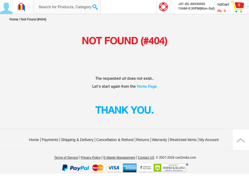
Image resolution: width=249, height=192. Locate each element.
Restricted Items (183, 140)
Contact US (146, 157)
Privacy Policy (91, 157)
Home (13, 19)
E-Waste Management (119, 157)
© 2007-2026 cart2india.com (176, 157)
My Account (209, 140)
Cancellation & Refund (114, 140)
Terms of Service (66, 157)
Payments (50, 140)
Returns (142, 140)
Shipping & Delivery (77, 140)
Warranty (159, 140)
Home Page (147, 86)
